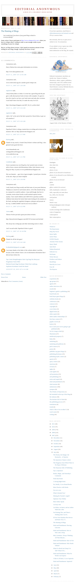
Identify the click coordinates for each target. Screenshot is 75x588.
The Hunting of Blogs (59, 522)
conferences (53, 301)
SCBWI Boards (54, 239)
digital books (53, 311)
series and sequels (55, 379)
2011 (53, 424)
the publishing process (56, 402)
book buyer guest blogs (56, 296)
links (51, 339)
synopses (52, 389)
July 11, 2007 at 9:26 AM (15, 121)
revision (52, 366)
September (57, 446)
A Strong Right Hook (59, 481)
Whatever (52, 226)
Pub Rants (52, 254)
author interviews (55, 286)
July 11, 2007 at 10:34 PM (16, 231)
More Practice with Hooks (60, 487)
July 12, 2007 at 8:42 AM (15, 242)
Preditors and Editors (56, 259)
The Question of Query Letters (62, 460)
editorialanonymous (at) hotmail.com (60, 33)
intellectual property (55, 336)
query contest (53, 361)
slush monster (54, 384)
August (56, 449)
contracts (52, 304)
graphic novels (54, 321)
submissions (53, 387)
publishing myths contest (57, 356)
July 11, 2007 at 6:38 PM (15, 179)
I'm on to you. (57, 490)
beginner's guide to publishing (58, 291)
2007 (53, 435)
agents (51, 284)
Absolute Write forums (56, 241)
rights (51, 369)
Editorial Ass (53, 252)
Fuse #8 (52, 267)
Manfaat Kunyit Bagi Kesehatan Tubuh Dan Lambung (21, 264)
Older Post (43, 277)
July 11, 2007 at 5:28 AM (15, 85)
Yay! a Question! (58, 470)
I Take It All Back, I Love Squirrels (63, 558)
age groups (53, 281)
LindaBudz (9, 162)
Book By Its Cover (55, 264)
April (55, 571)
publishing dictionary (56, 354)
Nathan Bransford (55, 249)
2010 (53, 427)
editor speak (53, 314)
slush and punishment (56, 382)
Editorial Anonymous (37, 9)
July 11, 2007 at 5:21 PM (15, 157)
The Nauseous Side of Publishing (62, 468)
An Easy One (57, 504)
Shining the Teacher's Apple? (61, 496)
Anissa (8, 211)
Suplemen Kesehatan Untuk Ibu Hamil (17, 266)
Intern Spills (53, 234)
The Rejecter (53, 269)
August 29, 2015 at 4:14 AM (17, 269)
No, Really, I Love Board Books (62, 484)
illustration (53, 334)
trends (51, 407)
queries (52, 359)
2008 (53, 432)
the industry (53, 397)
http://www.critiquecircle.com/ (30, 40)
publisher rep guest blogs (57, 351)
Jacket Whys (53, 237)
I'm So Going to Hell (56, 331)
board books (53, 294)
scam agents (53, 371)
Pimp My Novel (54, 231)
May (55, 568)
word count (53, 412)
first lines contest (54, 319)
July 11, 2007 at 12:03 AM (16, 74)
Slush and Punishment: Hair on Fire (63, 540)
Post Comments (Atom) (16, 281)
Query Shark (53, 244)
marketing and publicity (56, 344)
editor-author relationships (57, 316)
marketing (52, 341)
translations (53, 404)
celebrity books (54, 299)
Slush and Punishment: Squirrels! (62, 561)
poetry (51, 349)
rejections (52, 364)
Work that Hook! (58, 478)
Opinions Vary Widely (59, 499)
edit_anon (52, 133)
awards (52, 289)
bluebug (8, 139)
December (57, 438)
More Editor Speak (58, 501)
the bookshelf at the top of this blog (60, 394)
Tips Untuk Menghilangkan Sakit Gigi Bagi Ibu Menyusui (22, 259)
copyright (52, 306)
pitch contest (53, 346)
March (56, 573)
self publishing (54, 377)
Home (24, 277)
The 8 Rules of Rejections (57, 392)
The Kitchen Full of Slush (57, 399)
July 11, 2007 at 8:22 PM (15, 206)
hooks (51, 324)
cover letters (53, 309)
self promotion (54, 374)
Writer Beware (54, 257)
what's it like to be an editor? (58, 409)
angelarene (9, 90)
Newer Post (4, 277)
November (57, 441)
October (56, 443)
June (55, 565)
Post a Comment (6, 274)
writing (52, 414)
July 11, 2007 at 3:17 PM (15, 134)
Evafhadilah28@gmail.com (14, 247)
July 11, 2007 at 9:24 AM (15, 108)
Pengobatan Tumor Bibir (13, 262)
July (55, 452)
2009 (53, 429)
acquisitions (53, 279)
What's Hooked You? (59, 493)
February (56, 576)
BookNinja (53, 262)
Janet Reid (53, 247)
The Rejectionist (54, 229)
